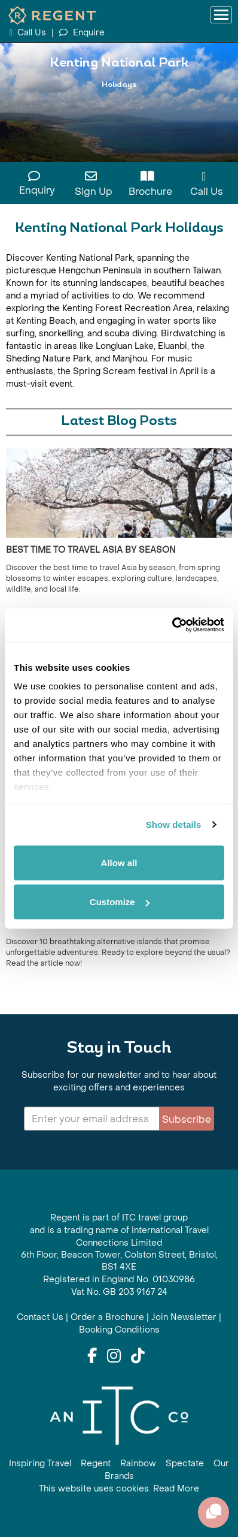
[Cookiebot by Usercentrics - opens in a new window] (172, 625)
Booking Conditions (119, 1330)
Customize (119, 902)
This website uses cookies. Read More (119, 1488)
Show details (174, 824)
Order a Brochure (107, 1317)
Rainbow (138, 1463)
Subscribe (186, 1119)
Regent (96, 1463)
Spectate (185, 1463)
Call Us (28, 32)
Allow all (119, 862)
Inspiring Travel (40, 1463)
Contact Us (40, 1317)
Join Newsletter (183, 1317)
